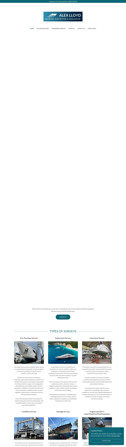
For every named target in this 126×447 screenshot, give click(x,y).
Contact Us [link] (81, 28)
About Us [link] (72, 28)
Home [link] (32, 28)
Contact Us (63, 317)
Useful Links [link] (92, 28)
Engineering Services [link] (59, 28)
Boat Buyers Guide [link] (43, 28)
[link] (63, 16)
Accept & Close (106, 443)
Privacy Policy (116, 438)
